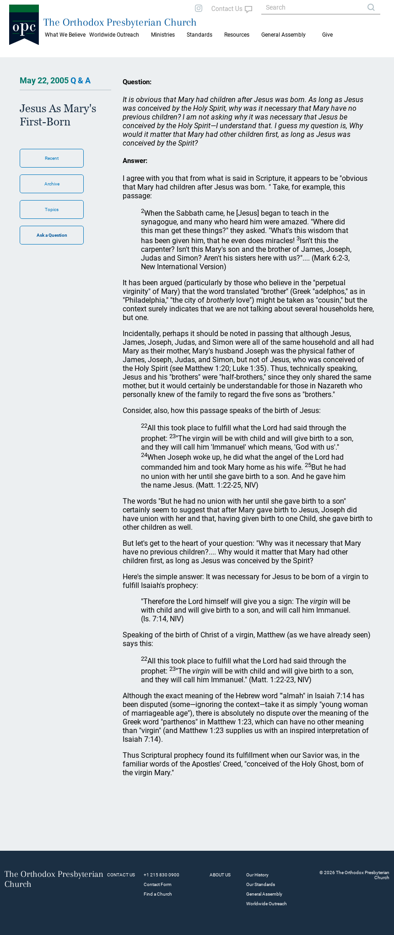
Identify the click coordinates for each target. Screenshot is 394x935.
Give (327, 35)
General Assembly (283, 35)
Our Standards (260, 884)
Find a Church (158, 894)
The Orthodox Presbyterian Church (120, 22)
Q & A (80, 80)
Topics (52, 209)
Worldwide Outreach (266, 903)
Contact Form (158, 884)
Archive (51, 183)
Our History (257, 874)
